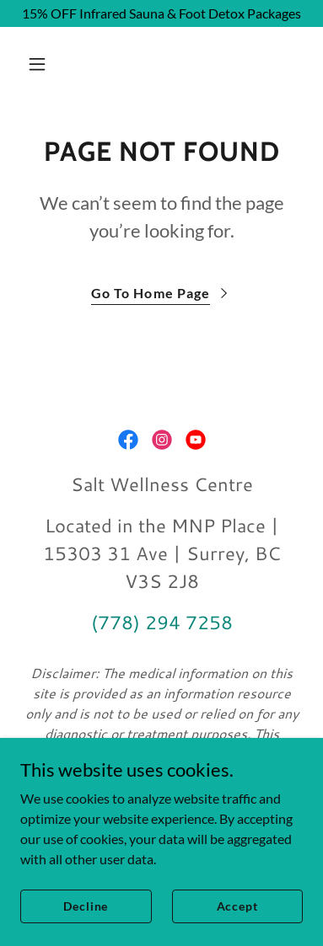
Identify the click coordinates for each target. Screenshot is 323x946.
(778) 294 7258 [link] (162, 622)
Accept (237, 906)
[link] (128, 440)
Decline (85, 906)
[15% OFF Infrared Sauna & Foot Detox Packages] (161, 13)
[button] (52, 64)
